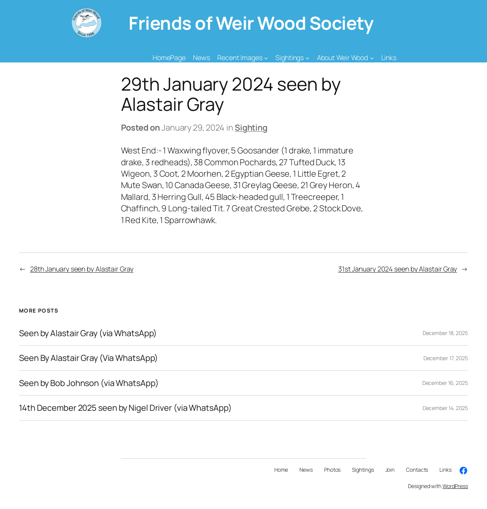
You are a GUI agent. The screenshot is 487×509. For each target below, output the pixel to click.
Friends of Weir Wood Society (251, 23)
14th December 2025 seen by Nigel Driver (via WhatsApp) (125, 407)
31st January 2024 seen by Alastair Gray (397, 268)
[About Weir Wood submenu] (372, 58)
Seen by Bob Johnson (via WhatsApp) (89, 383)
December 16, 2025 (445, 382)
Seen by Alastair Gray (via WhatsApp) (88, 333)
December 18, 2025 (445, 333)
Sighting (251, 127)
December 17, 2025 (445, 358)
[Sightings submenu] (308, 58)
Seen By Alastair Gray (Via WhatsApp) (88, 357)
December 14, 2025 (445, 408)
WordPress (455, 486)
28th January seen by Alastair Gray (82, 268)
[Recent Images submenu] (266, 58)
